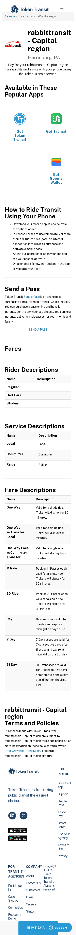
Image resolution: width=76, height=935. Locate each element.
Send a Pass (32, 296)
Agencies (11, 16)
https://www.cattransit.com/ (23, 750)
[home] (29, 9)
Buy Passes (38, 928)
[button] (62, 9)
